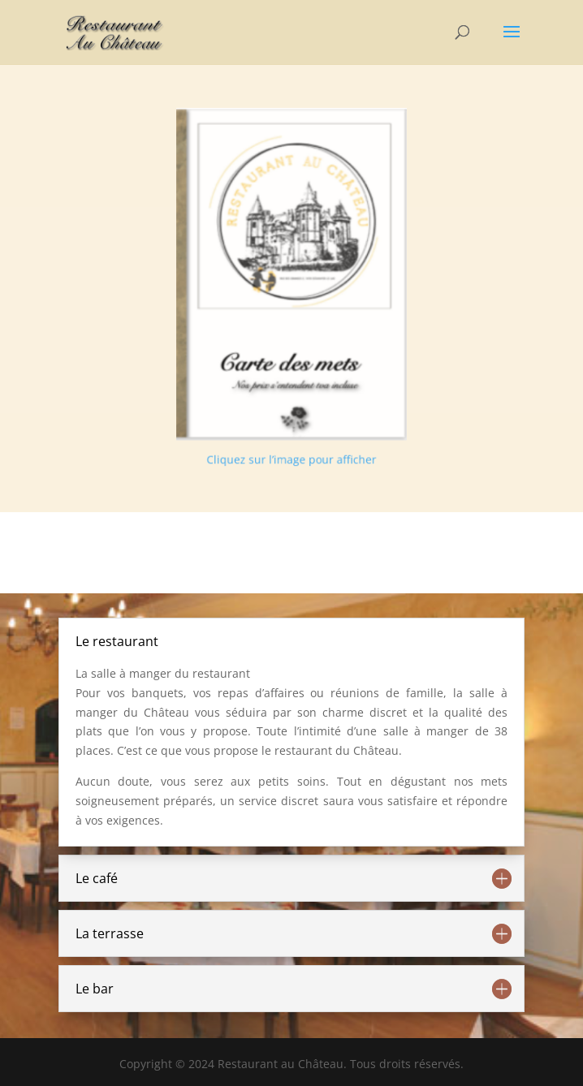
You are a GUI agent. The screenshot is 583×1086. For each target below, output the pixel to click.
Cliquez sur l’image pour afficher (291, 448)
